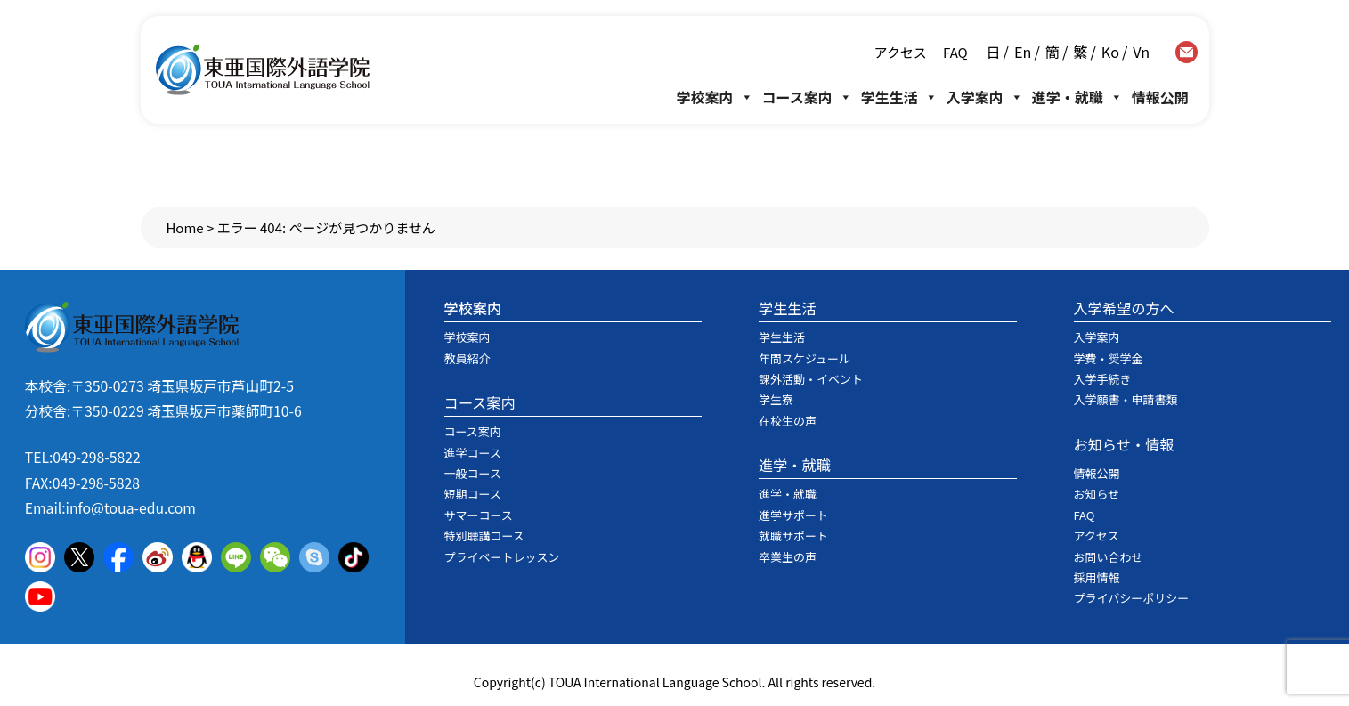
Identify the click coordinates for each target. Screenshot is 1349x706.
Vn (1141, 51)
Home (184, 227)
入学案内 (985, 97)
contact (1186, 52)
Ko (1110, 51)
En (1022, 51)
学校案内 (715, 97)
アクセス (900, 52)
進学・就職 (1077, 97)
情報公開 (1160, 97)
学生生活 (899, 97)
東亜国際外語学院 (263, 70)
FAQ (954, 52)
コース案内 (807, 97)
